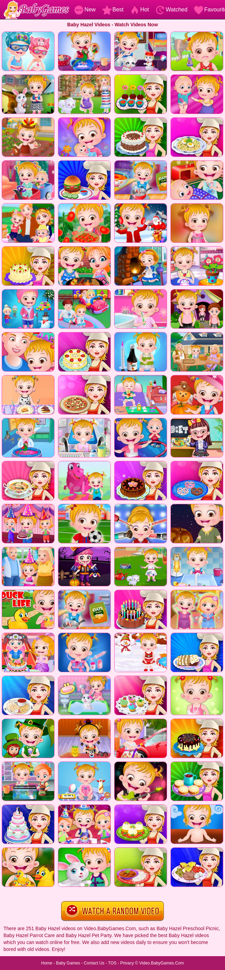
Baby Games (68, 963)
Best (113, 9)
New (84, 9)
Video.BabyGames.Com (161, 963)
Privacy (127, 963)
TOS (112, 963)
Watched (171, 9)
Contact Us (94, 963)
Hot (139, 9)
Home (46, 963)
